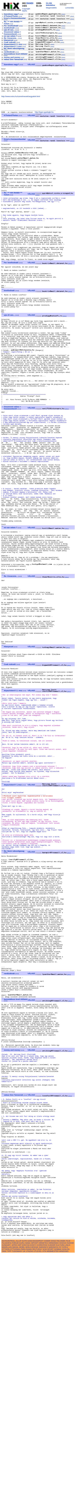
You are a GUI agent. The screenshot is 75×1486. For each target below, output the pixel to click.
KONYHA (25, 1477)
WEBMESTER (53, 1483)
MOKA (28, 1479)
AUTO (24, 1473)
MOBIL (22, 1479)
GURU (22, 1475)
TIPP (9, 1483)
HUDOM (70, 1475)
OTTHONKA (15, 1481)
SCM (45, 1481)
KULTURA (60, 1477)
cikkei (63, 14)
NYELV (65, 1479)
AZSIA (30, 1473)
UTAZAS (29, 1483)
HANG (27, 1475)
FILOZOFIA (6, 1475)
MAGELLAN (7, 1479)
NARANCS (43, 1479)
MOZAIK (34, 1479)
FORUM (15, 1475)
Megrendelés (51, 8)
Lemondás (69, 8)
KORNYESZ (42, 1477)
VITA (44, 1483)
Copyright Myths (26, 10)
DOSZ (53, 1473)
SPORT (50, 1481)
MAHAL (15, 1479)
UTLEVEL (38, 1483)
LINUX (67, 1477)
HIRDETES (43, 1475)
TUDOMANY (17, 1483)
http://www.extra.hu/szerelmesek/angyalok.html (20, 103)
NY (60, 1479)
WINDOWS (64, 1483)
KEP (19, 1477)
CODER (47, 1473)
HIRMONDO (53, 1475)
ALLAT (18, 1473)
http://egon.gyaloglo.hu (44, 121)
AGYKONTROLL (9, 1473)
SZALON (66, 1481)
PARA (23, 1481)
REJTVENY (37, 1481)
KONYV (33, 1477)
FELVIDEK (61, 1473)
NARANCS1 (53, 1479)
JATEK (14, 1477)
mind (21, 14)
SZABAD (58, 1481)
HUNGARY (6, 1477)
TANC (4, 1483)
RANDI (29, 3)
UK (24, 1483)
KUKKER (51, 1477)
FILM (68, 1473)
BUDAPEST (38, 1473)
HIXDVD (62, 1475)
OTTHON (6, 1481)
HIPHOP (34, 1475)
